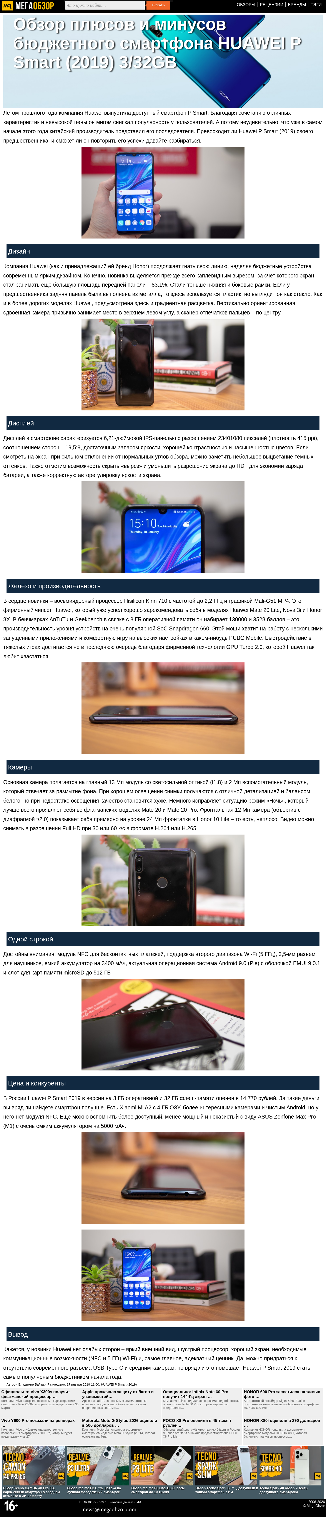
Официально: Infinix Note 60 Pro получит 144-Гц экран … (195, 1394)
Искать (158, 5)
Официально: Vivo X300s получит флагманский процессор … (35, 1394)
